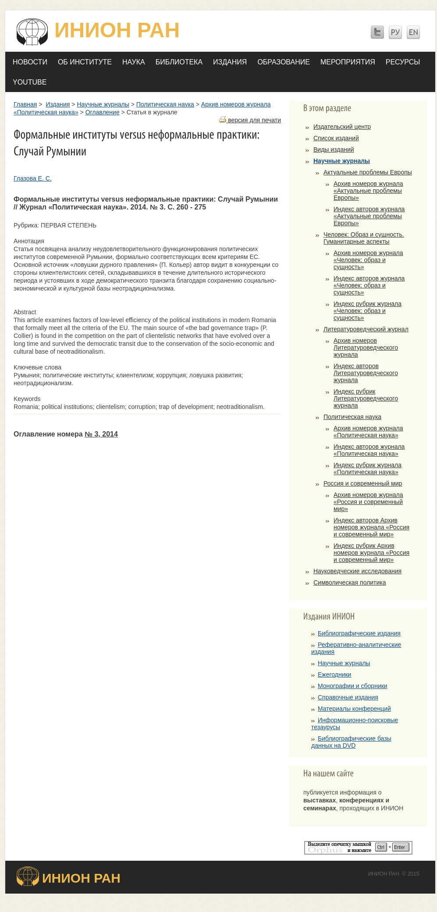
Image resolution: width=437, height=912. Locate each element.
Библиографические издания (359, 633)
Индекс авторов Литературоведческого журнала (366, 372)
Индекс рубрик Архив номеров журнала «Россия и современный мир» (371, 552)
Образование (283, 62)
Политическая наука (165, 104)
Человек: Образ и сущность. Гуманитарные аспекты (363, 238)
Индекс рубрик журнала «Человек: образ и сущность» (367, 310)
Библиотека (179, 62)
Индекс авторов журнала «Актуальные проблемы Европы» (369, 216)
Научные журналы (103, 104)
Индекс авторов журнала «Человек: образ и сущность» (369, 285)
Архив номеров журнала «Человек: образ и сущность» (368, 259)
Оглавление (102, 112)
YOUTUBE (29, 82)
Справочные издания (348, 697)
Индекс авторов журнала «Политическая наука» (369, 450)
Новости (30, 62)
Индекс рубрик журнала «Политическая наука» (367, 468)
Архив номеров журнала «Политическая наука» (368, 432)
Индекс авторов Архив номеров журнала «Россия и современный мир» (371, 527)
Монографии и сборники (352, 685)
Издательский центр (342, 126)
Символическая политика (349, 582)
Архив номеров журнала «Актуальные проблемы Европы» (368, 190)
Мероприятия (347, 62)
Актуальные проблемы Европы (367, 172)
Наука (133, 62)
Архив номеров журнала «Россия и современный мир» (368, 501)
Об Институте (85, 62)
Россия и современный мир (362, 483)
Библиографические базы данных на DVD (351, 742)
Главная (25, 104)
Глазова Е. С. (33, 178)
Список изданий (336, 138)
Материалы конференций (354, 708)
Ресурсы (403, 62)
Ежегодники (334, 674)
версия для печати (250, 120)
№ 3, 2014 (101, 434)
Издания (230, 62)
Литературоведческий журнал (366, 329)
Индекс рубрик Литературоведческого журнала (366, 398)
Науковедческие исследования (357, 571)
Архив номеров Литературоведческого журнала (366, 347)
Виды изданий (333, 149)
